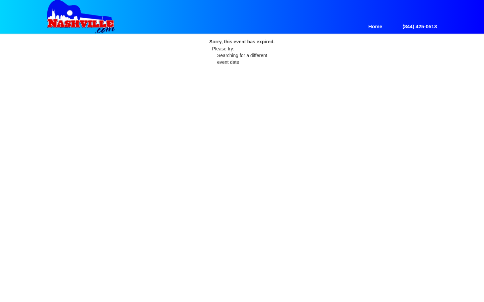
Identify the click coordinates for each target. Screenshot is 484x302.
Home (375, 26)
